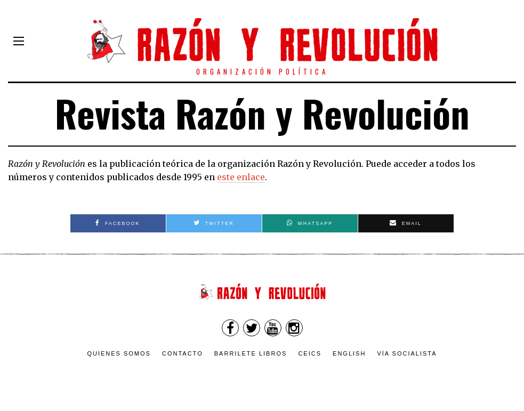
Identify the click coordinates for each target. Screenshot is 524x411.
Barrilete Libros (250, 353)
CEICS (309, 353)
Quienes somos (119, 353)
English (349, 353)
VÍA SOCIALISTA (407, 353)
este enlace (241, 177)
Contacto (182, 353)
